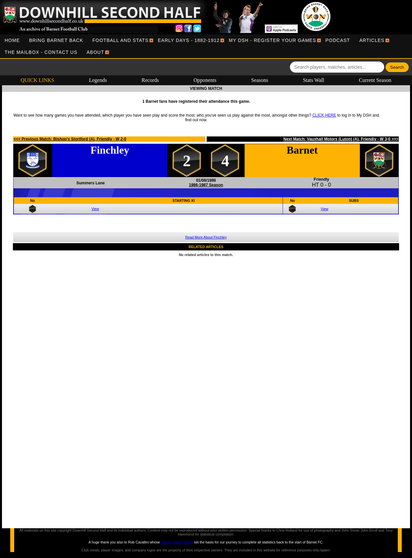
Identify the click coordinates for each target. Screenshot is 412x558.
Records (150, 80)
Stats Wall (313, 80)
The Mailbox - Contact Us (41, 52)
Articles (371, 40)
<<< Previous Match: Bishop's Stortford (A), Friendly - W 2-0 (70, 139)
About (95, 52)
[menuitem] (12, 40)
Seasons (259, 80)
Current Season (375, 80)
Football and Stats (120, 40)
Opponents (204, 80)
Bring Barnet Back (56, 40)
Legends (98, 80)
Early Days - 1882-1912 (189, 40)
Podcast (338, 40)
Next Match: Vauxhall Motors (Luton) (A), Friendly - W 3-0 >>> (340, 139)
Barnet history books (177, 542)
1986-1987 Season (206, 185)
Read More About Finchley (206, 237)
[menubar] (206, 46)
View (95, 209)
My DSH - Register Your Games (272, 40)
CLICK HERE (324, 115)
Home (12, 40)
